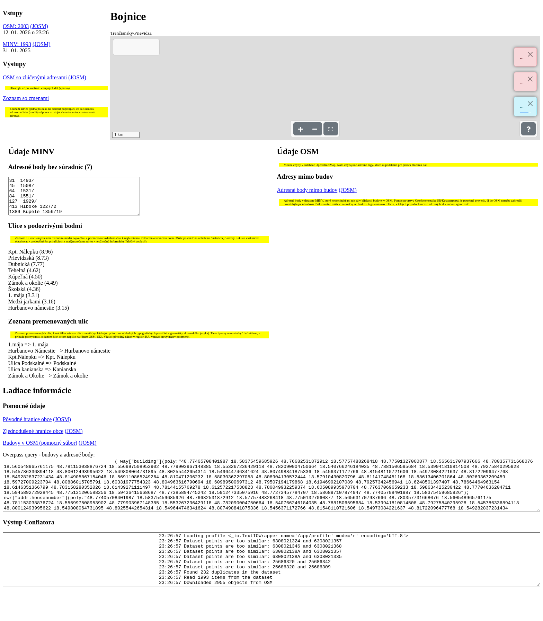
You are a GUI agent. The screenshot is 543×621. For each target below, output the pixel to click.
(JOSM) (39, 26)
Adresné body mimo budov (307, 190)
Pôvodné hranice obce (27, 426)
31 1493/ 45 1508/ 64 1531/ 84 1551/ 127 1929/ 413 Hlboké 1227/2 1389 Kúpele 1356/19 (74, 200)
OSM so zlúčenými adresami (35, 77)
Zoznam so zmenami (26, 98)
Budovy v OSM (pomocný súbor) (40, 450)
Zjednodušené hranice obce (33, 438)
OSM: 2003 (16, 26)
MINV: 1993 (17, 44)
